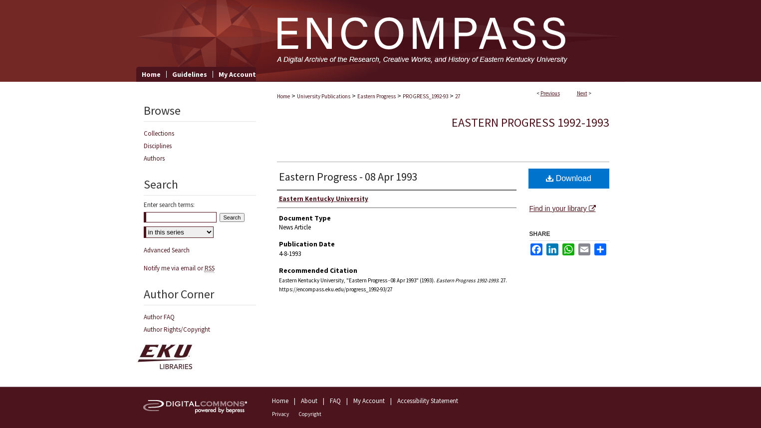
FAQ (335, 401)
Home (283, 96)
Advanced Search (167, 250)
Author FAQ (159, 317)
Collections (159, 133)
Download (568, 178)
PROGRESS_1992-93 (425, 96)
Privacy (280, 414)
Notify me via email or (179, 268)
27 (457, 96)
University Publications (323, 96)
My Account (369, 401)
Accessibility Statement (427, 401)
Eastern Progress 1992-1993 (530, 122)
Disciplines (158, 146)
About (309, 401)
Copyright (309, 414)
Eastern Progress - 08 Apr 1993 (348, 177)
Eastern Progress (376, 96)
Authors (154, 158)
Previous (550, 93)
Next (582, 93)
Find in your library (562, 209)
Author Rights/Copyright (177, 329)
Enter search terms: (169, 205)
